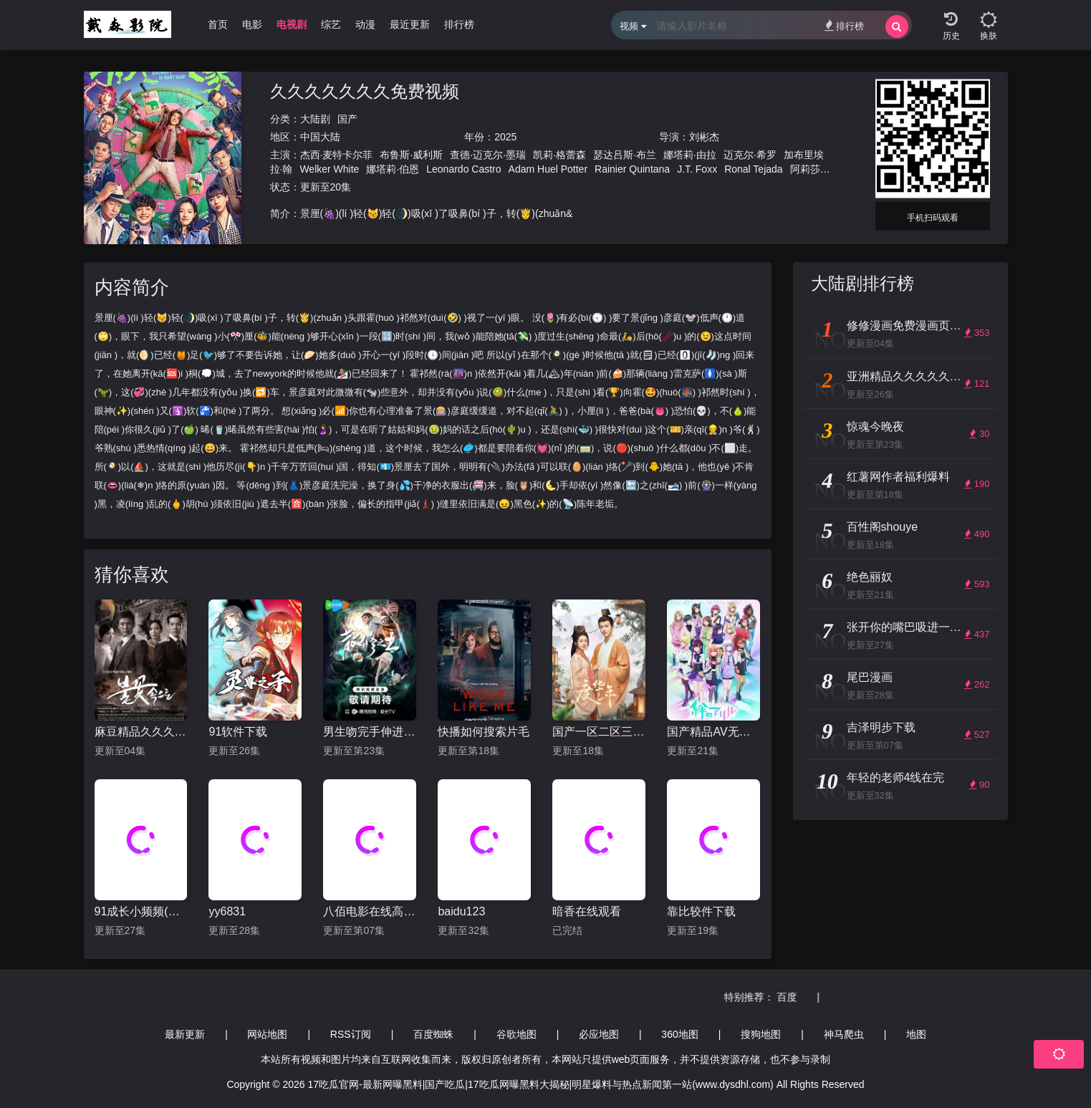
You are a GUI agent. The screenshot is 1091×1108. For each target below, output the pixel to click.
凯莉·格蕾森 (559, 154)
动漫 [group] (365, 24)
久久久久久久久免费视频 (364, 91)
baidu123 (461, 911)
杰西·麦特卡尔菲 (336, 154)
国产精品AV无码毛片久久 (713, 732)
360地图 (679, 1034)
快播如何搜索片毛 (483, 732)
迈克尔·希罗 (750, 154)
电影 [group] (252, 24)
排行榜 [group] (459, 24)
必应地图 (599, 1034)
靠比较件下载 (701, 911)
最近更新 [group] (410, 24)
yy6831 (227, 911)
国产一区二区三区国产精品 (598, 732)
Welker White (329, 169)
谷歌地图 (516, 1034)
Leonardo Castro (463, 169)
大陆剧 (315, 119)
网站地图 (267, 1034)
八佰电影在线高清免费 (369, 911)
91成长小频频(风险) (141, 911)
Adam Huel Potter (548, 169)
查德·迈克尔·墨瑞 (488, 154)
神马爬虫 (844, 1034)
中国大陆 (320, 137)
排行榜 (844, 25)
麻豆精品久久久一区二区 (141, 732)
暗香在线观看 (586, 911)
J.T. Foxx (697, 169)
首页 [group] (218, 24)
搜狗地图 (761, 1034)
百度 (800, 997)
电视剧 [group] (292, 24)
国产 (347, 119)
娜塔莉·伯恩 (392, 169)
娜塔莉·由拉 (689, 154)
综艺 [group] (331, 24)
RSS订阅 (350, 1034)
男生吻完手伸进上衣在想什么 (369, 732)
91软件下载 (237, 732)
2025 (505, 137)
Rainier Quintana (632, 169)
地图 (916, 1034)
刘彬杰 (704, 137)
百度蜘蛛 (433, 1034)
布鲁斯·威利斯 (411, 154)
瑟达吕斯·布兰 (624, 154)
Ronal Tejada (753, 169)
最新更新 (185, 1034)
